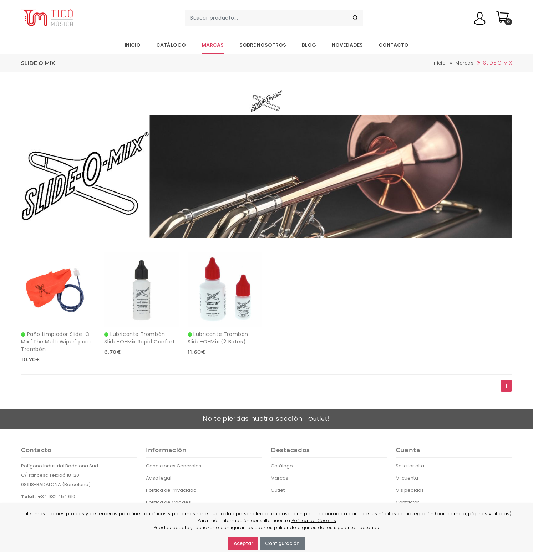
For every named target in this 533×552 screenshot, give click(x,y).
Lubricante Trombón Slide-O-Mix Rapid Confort (139, 338)
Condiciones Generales (173, 465)
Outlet (318, 419)
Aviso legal (158, 478)
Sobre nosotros (262, 44)
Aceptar (243, 543)
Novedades (347, 44)
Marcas (213, 44)
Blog (309, 44)
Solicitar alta (410, 465)
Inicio (133, 44)
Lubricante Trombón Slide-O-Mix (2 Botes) (218, 338)
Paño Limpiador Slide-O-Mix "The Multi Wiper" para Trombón (57, 342)
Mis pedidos (410, 490)
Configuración (282, 543)
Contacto (393, 44)
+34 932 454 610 (56, 496)
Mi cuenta (407, 478)
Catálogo (171, 44)
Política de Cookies (313, 520)
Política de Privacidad (171, 490)
